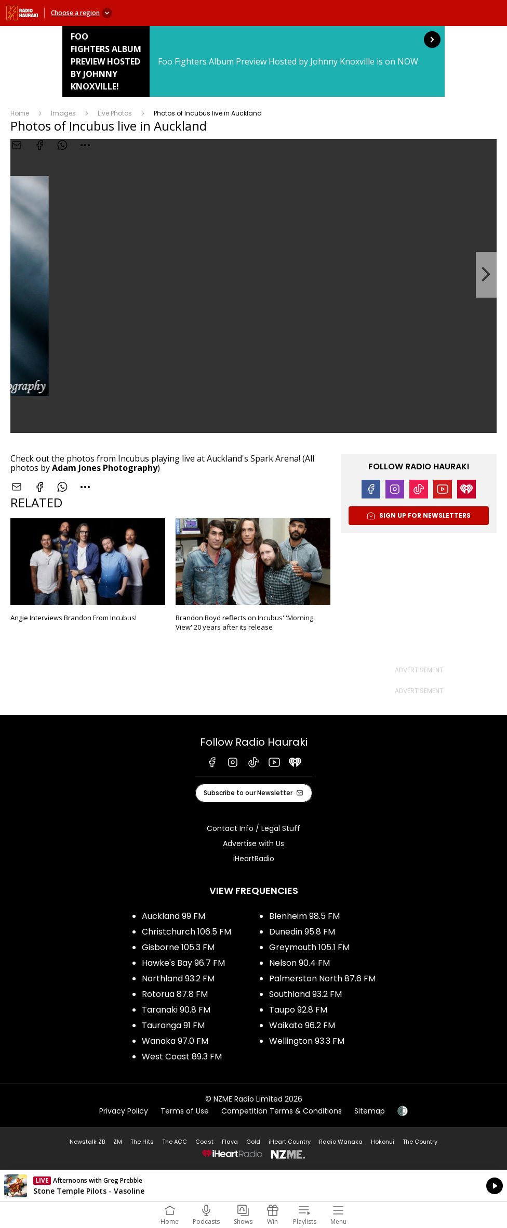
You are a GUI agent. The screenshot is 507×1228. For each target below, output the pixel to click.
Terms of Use (185, 1111)
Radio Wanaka (341, 1141)
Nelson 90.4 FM (299, 963)
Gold (253, 1141)
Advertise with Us (253, 843)
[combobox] (85, 487)
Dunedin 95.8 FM (302, 932)
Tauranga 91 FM (173, 1025)
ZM (117, 1141)
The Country (420, 1141)
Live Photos (115, 113)
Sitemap (369, 1111)
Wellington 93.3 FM (306, 1041)
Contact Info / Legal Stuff (253, 828)
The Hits (142, 1141)
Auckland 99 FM (173, 916)
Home (19, 113)
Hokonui (382, 1141)
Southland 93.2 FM (305, 994)
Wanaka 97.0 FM (175, 1041)
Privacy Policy (123, 1111)
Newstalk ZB (87, 1141)
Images (63, 113)
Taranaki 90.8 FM (176, 1010)
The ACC (174, 1141)
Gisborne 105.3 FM (178, 947)
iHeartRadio (253, 858)
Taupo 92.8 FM (298, 1010)
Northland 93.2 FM (178, 978)
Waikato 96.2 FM (302, 1025)
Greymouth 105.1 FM (309, 947)
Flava (230, 1141)
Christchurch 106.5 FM (186, 932)
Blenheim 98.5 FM (304, 916)
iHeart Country (290, 1141)
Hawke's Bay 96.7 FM (183, 963)
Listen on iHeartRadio (253, 1185)
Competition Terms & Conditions (281, 1111)
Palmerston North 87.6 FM (322, 978)
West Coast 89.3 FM (182, 1057)
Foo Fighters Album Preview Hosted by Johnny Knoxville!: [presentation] (253, 61)
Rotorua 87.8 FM (175, 994)
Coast (204, 1141)
